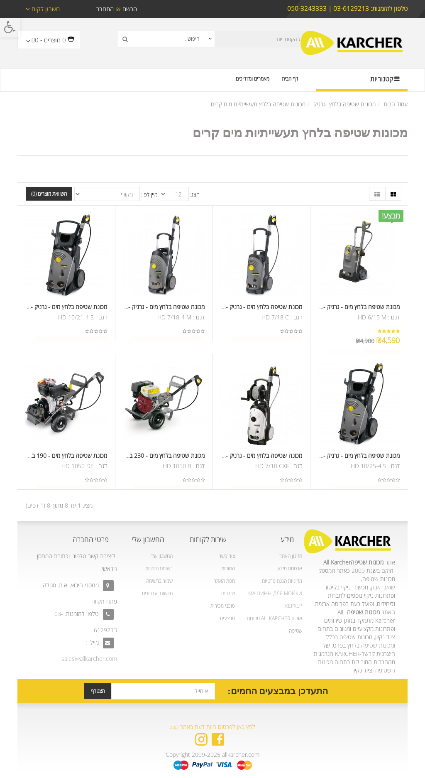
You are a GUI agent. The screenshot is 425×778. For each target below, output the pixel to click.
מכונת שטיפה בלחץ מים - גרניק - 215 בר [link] (254, 309)
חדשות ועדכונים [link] (157, 593)
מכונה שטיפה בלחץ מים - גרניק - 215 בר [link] (157, 309)
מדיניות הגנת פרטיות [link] (282, 580)
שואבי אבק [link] (383, 587)
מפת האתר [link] (224, 580)
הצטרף (98, 691)
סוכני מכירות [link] (222, 605)
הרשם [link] (129, 9)
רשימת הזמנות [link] (159, 568)
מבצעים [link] (227, 618)
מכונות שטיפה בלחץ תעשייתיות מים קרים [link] (258, 104)
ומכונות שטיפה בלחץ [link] (371, 645)
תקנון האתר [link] (290, 556)
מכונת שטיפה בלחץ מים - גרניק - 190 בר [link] (352, 309)
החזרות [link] (228, 568)
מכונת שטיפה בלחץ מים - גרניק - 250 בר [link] (59, 309)
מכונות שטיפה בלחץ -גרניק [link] (344, 104)
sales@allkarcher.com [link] (89, 659)
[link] (10, 27)
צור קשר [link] (227, 556)
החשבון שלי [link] (161, 556)
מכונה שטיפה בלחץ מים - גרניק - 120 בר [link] (254, 458)
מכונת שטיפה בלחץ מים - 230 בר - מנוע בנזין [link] (152, 458)
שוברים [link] (228, 593)
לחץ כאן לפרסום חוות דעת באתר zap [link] (212, 727)
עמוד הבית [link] (395, 104)
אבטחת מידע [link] (289, 568)
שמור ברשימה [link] (159, 580)
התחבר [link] (105, 9)
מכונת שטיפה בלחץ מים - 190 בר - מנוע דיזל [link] (55, 458)
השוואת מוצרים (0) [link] (49, 193)
